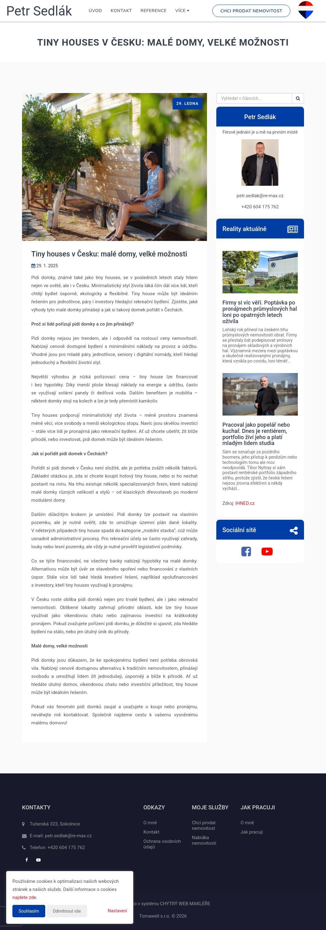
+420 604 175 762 (66, 847)
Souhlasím (29, 911)
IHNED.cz (244, 503)
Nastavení (117, 910)
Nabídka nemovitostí (204, 840)
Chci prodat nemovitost (251, 11)
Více (182, 11)
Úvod (95, 11)
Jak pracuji (251, 832)
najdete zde (24, 897)
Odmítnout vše (67, 911)
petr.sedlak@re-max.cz (68, 836)
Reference (154, 11)
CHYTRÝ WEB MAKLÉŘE (185, 903)
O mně (150, 822)
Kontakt (121, 11)
